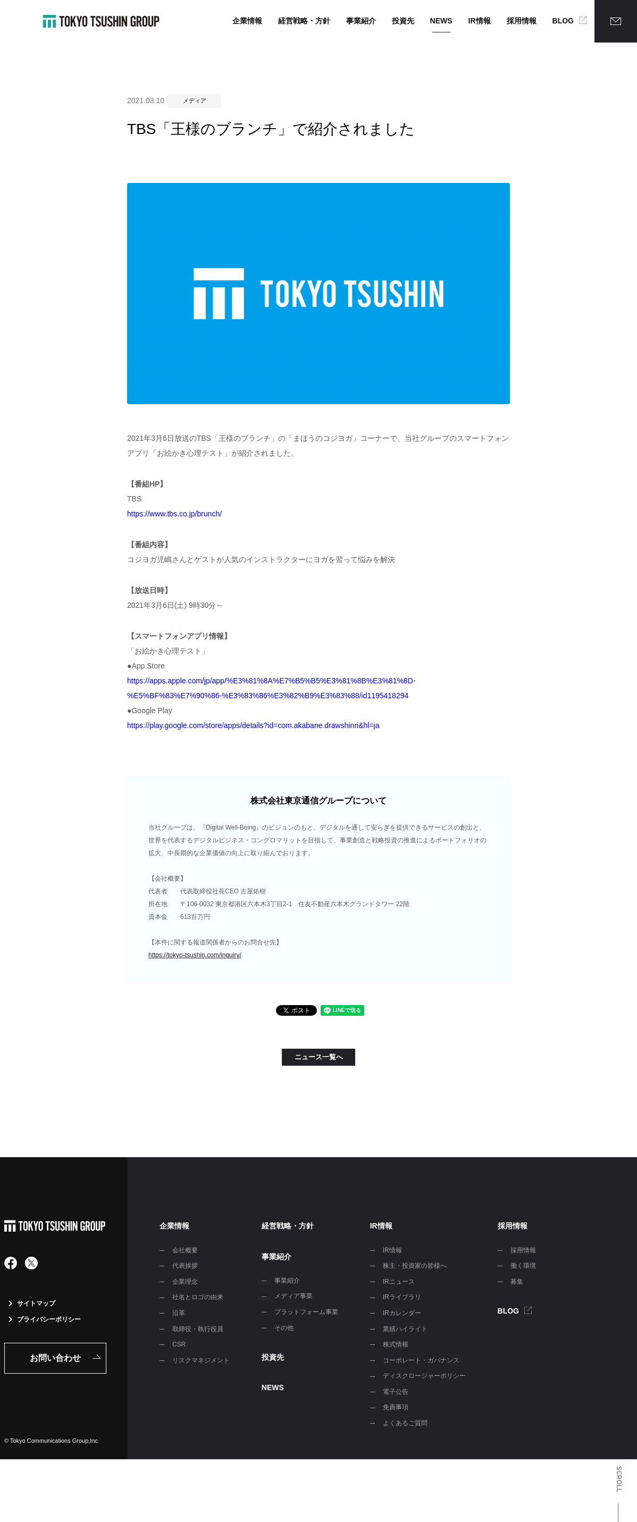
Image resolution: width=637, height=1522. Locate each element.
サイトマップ (32, 1303)
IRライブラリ (402, 1297)
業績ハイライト (405, 1329)
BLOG (563, 20)
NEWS (441, 20)
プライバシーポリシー (45, 1319)
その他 (284, 1328)
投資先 (403, 20)
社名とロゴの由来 (197, 1297)
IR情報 (479, 20)
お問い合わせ (55, 1357)
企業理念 (185, 1281)
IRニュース (399, 1281)
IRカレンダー (402, 1313)
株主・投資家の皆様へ (415, 1265)
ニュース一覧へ (319, 1057)
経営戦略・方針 (304, 20)
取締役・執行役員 (197, 1329)
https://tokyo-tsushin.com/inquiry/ (194, 955)
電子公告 (395, 1391)
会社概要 (185, 1250)
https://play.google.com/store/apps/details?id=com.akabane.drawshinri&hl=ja (253, 725)
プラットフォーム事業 (306, 1312)
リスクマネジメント (201, 1360)
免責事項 (395, 1407)
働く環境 (523, 1265)
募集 (516, 1281)
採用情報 (522, 20)
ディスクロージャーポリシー (424, 1375)
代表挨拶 (185, 1265)
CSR (179, 1344)
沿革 (178, 1313)
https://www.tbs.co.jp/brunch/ (174, 513)
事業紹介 (361, 20)
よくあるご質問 (405, 1423)
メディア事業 (293, 1296)
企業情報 (247, 20)
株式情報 (395, 1344)
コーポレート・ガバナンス (421, 1360)
